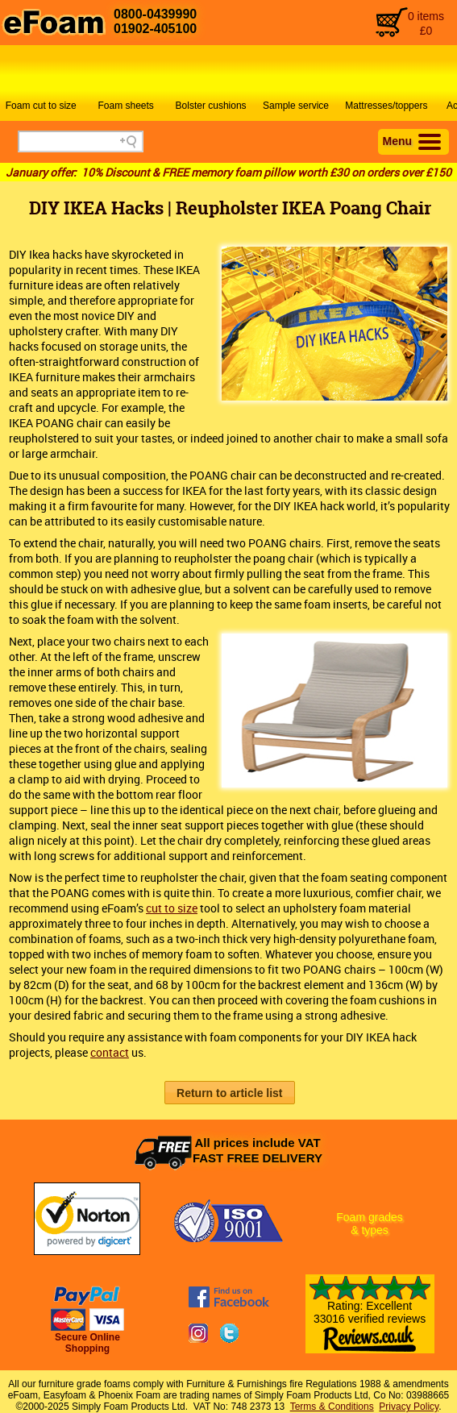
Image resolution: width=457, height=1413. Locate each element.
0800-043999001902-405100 (155, 21)
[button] (229, 1092)
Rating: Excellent (369, 1320)
